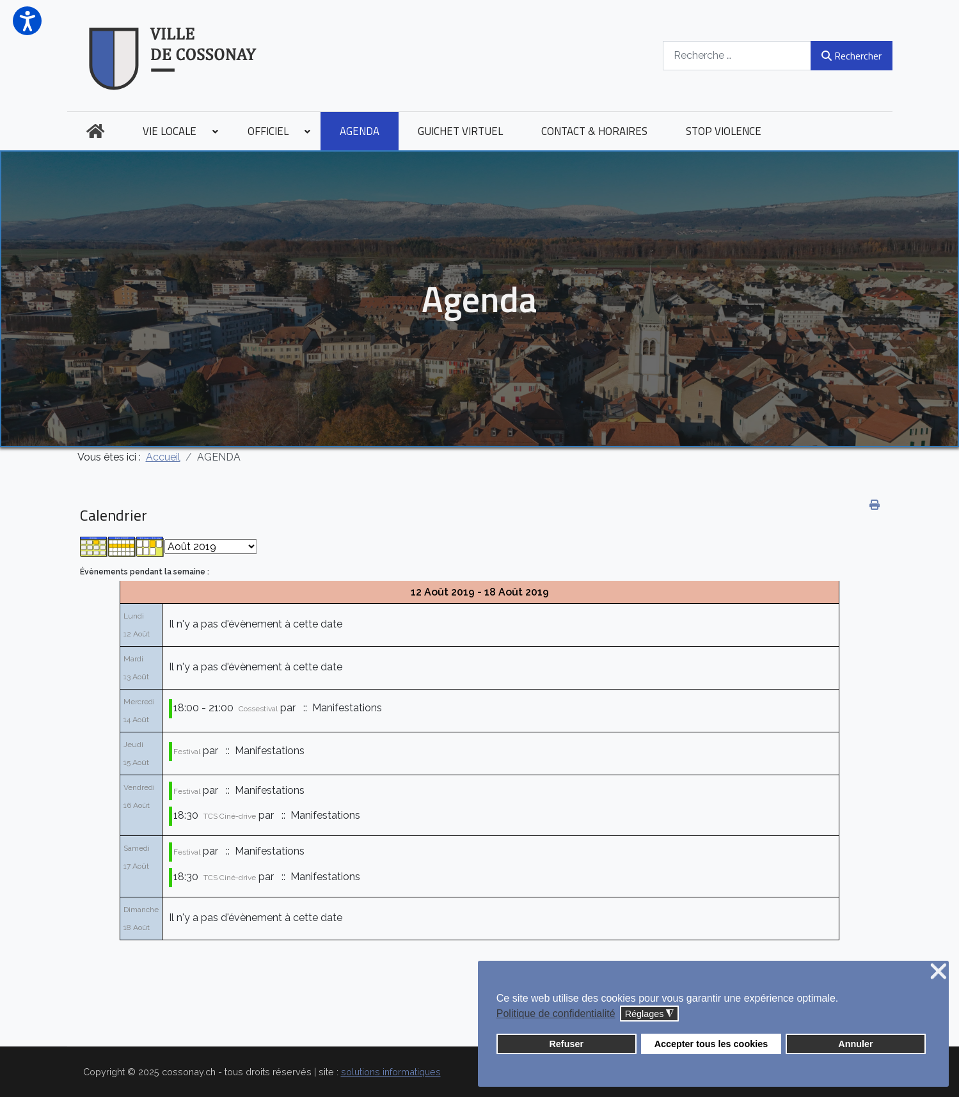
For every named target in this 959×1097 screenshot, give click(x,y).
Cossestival (258, 708)
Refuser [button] (566, 1044)
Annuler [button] (855, 1044)
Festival (186, 751)
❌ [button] (938, 972)
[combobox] (737, 55)
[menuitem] (95, 131)
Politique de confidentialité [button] (555, 1013)
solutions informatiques (391, 1071)
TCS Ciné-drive (229, 816)
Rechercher (851, 55)
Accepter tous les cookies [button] (711, 1044)
